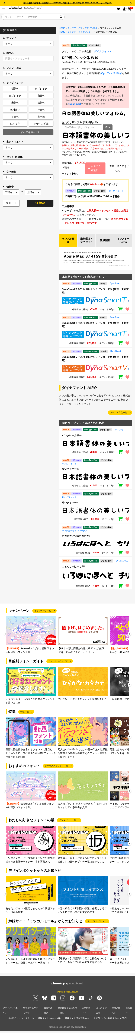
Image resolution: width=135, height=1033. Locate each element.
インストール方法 (123, 242)
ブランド (9, 38)
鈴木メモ (119, 434)
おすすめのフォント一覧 (56, 770)
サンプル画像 (68, 242)
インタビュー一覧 (67, 824)
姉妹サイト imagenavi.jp (49, 1020)
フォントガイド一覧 (58, 665)
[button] (129, 639)
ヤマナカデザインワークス (74, 535)
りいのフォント (69, 468)
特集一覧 (24, 716)
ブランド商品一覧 (118, 417)
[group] (31, 639)
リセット (11, 203)
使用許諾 (104, 242)
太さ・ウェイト (13, 141)
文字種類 (9, 171)
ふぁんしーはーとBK (73, 570)
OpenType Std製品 (111, 73)
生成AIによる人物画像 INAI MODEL (110, 1020)
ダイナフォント (85, 32)
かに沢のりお (122, 565)
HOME (62, 28)
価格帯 (8, 186)
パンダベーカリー (72, 439)
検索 (40, 203)
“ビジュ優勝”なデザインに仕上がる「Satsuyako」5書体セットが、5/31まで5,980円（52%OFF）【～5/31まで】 (67, 3)
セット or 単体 (12, 156)
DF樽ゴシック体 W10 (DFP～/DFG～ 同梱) (92, 196)
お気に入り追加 (94, 168)
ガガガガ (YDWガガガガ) (76, 540)
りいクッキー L (70, 506)
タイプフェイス (75, 28)
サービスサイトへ (95, 925)
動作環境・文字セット (86, 242)
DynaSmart (74, 104)
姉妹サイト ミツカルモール (21, 1020)
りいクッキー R (70, 473)
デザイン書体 (91, 28)
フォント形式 (12, 68)
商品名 (8, 53)
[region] (95, 135)
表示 (107, 127)
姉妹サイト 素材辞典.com (77, 1020)
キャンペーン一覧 (42, 615)
